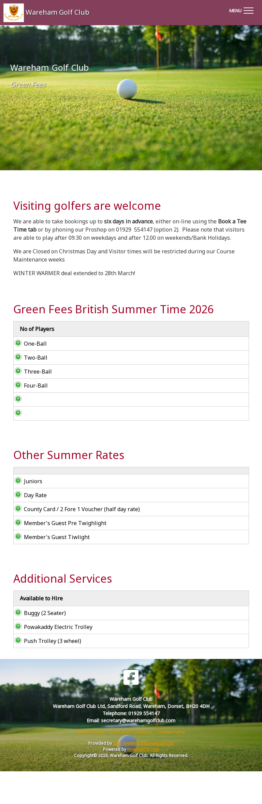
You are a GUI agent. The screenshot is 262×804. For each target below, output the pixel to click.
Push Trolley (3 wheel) (45, 673)
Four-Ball (29, 393)
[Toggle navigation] (241, 9)
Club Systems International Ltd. (143, 776)
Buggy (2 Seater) (38, 645)
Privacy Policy (91, 765)
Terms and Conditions (130, 765)
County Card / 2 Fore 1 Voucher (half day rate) (75, 542)
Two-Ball (29, 365)
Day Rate (29, 528)
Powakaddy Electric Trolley (51, 659)
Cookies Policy (170, 765)
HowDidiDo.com (143, 782)
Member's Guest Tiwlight (50, 569)
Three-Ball (31, 379)
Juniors (26, 514)
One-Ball (28, 352)
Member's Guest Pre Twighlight (58, 555)
